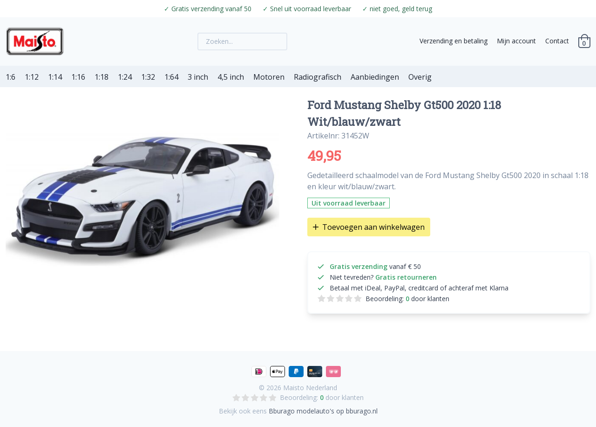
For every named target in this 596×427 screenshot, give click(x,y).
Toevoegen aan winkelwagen (369, 227)
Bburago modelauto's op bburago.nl (323, 410)
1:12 (32, 77)
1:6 (10, 77)
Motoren (268, 77)
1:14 (55, 77)
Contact (557, 40)
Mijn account (516, 40)
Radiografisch (317, 77)
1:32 (148, 77)
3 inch (198, 77)
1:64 (171, 77)
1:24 (125, 77)
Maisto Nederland (310, 387)
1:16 (78, 77)
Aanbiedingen (375, 77)
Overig (420, 77)
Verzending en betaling (454, 40)
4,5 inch (230, 77)
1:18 (101, 77)
